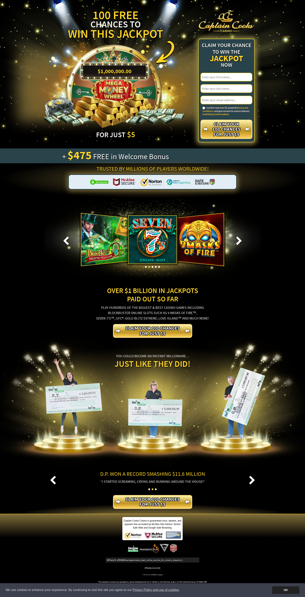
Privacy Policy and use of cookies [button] (156, 590)
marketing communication (215, 114)
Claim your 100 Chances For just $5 (226, 129)
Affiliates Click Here (152, 567)
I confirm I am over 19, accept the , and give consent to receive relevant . (225, 111)
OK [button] (286, 590)
